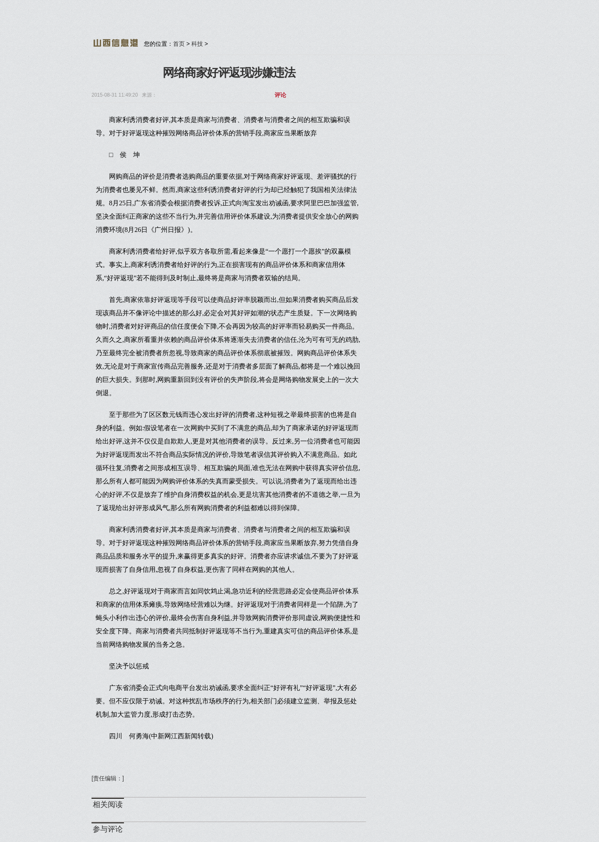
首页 (179, 43)
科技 (197, 43)
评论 (280, 95)
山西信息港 (116, 43)
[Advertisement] (293, 23)
